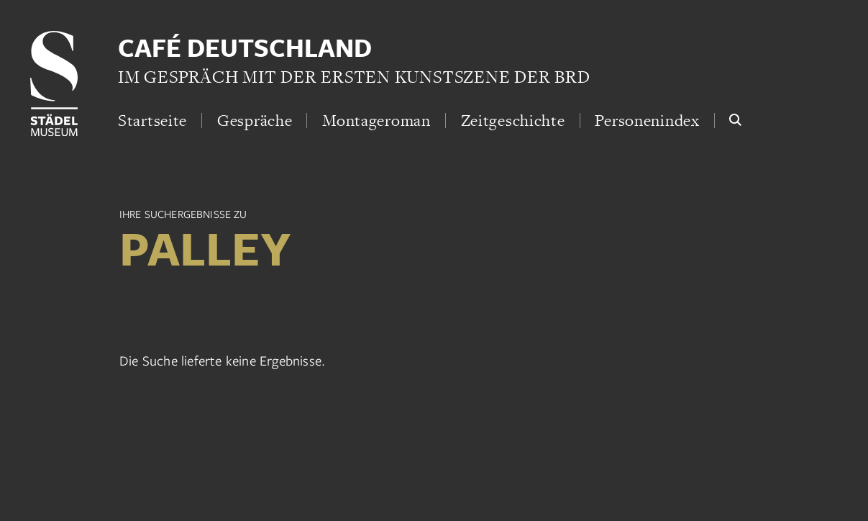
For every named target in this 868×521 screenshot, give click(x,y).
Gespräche (254, 120)
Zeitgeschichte (513, 120)
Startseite (152, 120)
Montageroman (376, 120)
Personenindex (647, 120)
